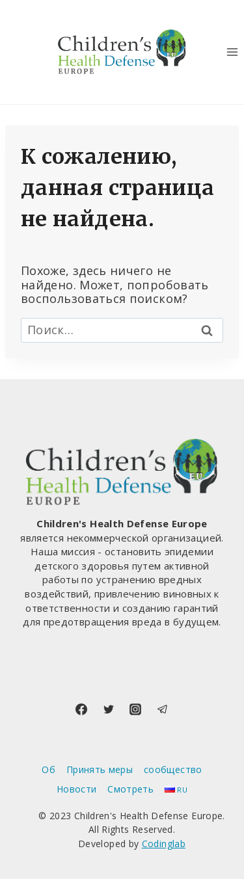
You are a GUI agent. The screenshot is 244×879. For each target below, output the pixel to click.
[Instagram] (135, 709)
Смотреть (130, 789)
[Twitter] (108, 709)
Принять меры (99, 769)
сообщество (173, 769)
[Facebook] (81, 709)
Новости (77, 789)
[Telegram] (162, 709)
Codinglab (163, 843)
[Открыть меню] (232, 52)
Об (48, 769)
